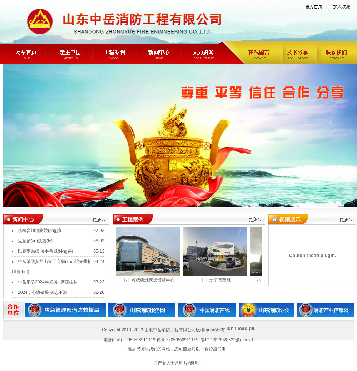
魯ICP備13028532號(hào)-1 (227, 339)
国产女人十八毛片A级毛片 (178, 363)
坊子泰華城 (221, 280)
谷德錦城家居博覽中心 (154, 280)
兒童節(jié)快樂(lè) (35, 240)
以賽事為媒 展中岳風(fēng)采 (45, 251)
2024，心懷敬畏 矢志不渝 (42, 292)
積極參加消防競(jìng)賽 (40, 230)
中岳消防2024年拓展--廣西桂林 (48, 282)
